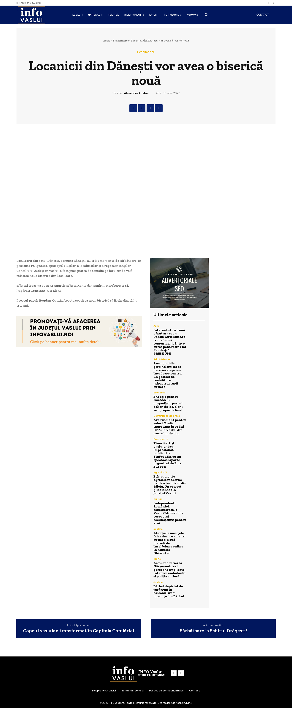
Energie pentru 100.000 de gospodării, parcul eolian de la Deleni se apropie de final (168, 403)
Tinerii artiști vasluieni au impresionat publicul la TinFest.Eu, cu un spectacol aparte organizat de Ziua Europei (167, 455)
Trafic (157, 559)
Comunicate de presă (166, 416)
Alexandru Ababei (136, 93)
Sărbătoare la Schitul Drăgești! (213, 630)
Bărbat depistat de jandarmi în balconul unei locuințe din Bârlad (168, 591)
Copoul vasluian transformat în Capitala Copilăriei (78, 630)
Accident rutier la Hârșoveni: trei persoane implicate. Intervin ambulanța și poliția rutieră (169, 569)
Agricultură (160, 472)
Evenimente (121, 40)
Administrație (161, 359)
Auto (156, 326)
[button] (206, 14)
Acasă (106, 40)
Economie (159, 392)
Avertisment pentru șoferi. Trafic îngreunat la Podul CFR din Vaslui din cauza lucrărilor (169, 426)
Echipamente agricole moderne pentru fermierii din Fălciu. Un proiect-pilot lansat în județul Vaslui (169, 484)
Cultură (157, 499)
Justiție (158, 529)
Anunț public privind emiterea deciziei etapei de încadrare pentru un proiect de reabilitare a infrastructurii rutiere (167, 375)
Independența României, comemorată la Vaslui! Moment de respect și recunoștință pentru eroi (169, 513)
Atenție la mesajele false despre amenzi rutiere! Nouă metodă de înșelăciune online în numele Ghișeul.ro (169, 543)
